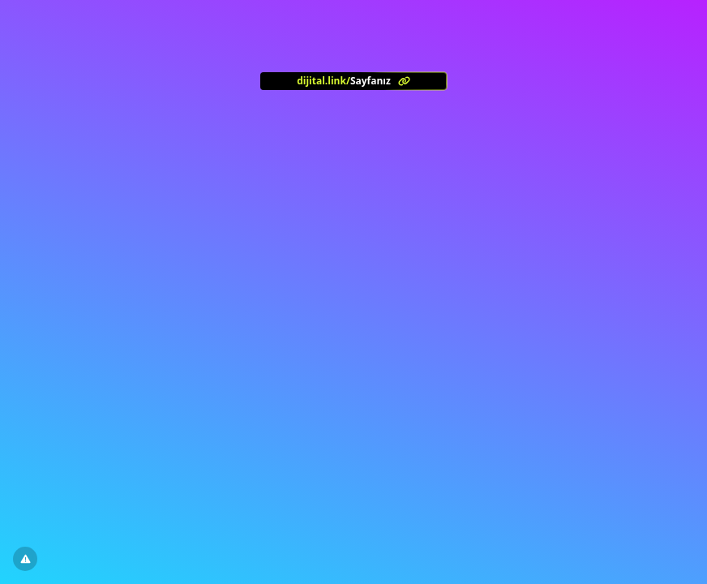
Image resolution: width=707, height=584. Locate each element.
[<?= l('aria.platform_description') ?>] (353, 81)
